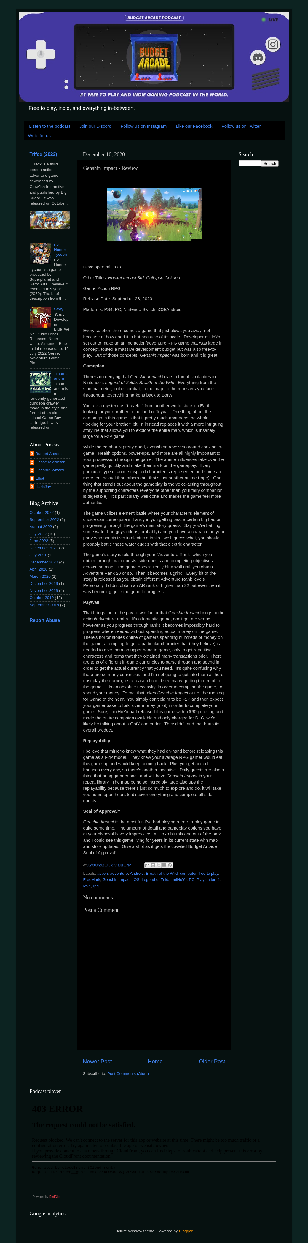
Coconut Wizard (50, 470)
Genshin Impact (117, 879)
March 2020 (40, 576)
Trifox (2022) (43, 154)
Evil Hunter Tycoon (60, 250)
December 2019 (44, 583)
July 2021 (38, 555)
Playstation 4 (208, 879)
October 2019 (42, 598)
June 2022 (39, 540)
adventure (119, 873)
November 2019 (44, 590)
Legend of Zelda (156, 879)
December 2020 (44, 562)
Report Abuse (45, 620)
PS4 (87, 886)
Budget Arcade (49, 453)
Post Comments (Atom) (128, 1073)
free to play (208, 873)
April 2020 (39, 569)
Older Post (212, 1061)
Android (137, 873)
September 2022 (44, 519)
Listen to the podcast (49, 126)
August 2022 (41, 527)
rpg (96, 886)
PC (191, 879)
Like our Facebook (194, 126)
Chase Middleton (51, 462)
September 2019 (44, 605)
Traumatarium (61, 375)
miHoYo (180, 879)
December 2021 (44, 548)
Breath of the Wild (162, 873)
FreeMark (91, 879)
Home (155, 1061)
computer (188, 873)
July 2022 (38, 534)
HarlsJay (43, 486)
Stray (58, 309)
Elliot (40, 478)
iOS (136, 879)
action (102, 873)
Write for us (39, 135)
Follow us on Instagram (144, 126)
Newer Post (97, 1061)
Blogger (186, 1231)
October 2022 (42, 512)
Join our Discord (95, 126)
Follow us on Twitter (241, 126)
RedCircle (55, 1196)
